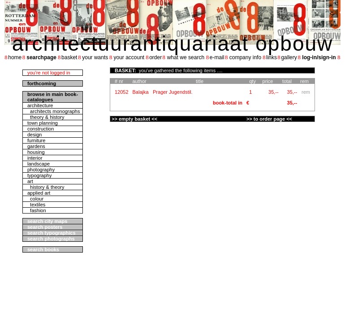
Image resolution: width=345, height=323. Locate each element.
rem (306, 92)
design (34, 134)
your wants (95, 57)
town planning (42, 123)
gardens (36, 146)
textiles (36, 204)
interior (35, 158)
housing (36, 152)
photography (41, 169)
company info (245, 57)
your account (128, 57)
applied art (38, 193)
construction (40, 128)
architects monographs (53, 111)
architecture (40, 105)
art (30, 181)
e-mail (217, 57)
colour (35, 198)
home (15, 57)
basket (69, 57)
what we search (185, 57)
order (155, 57)
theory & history (46, 117)
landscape (38, 163)
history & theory (46, 187)
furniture (36, 140)
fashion (36, 210)
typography (39, 175)
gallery (289, 57)
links (271, 57)
